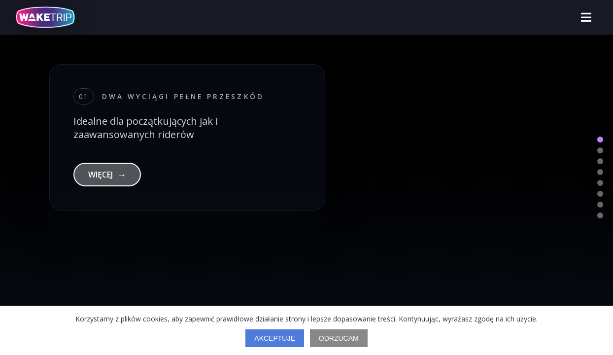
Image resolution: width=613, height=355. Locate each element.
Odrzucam (339, 338)
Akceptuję (274, 338)
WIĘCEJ (107, 174)
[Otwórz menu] (586, 17)
